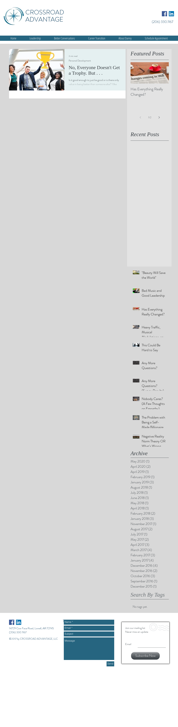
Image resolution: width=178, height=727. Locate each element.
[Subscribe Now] (145, 656)
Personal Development (80, 60)
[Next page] (159, 117)
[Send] (110, 663)
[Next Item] (163, 73)
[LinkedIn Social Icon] (171, 13)
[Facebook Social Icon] (164, 13)
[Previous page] (140, 117)
